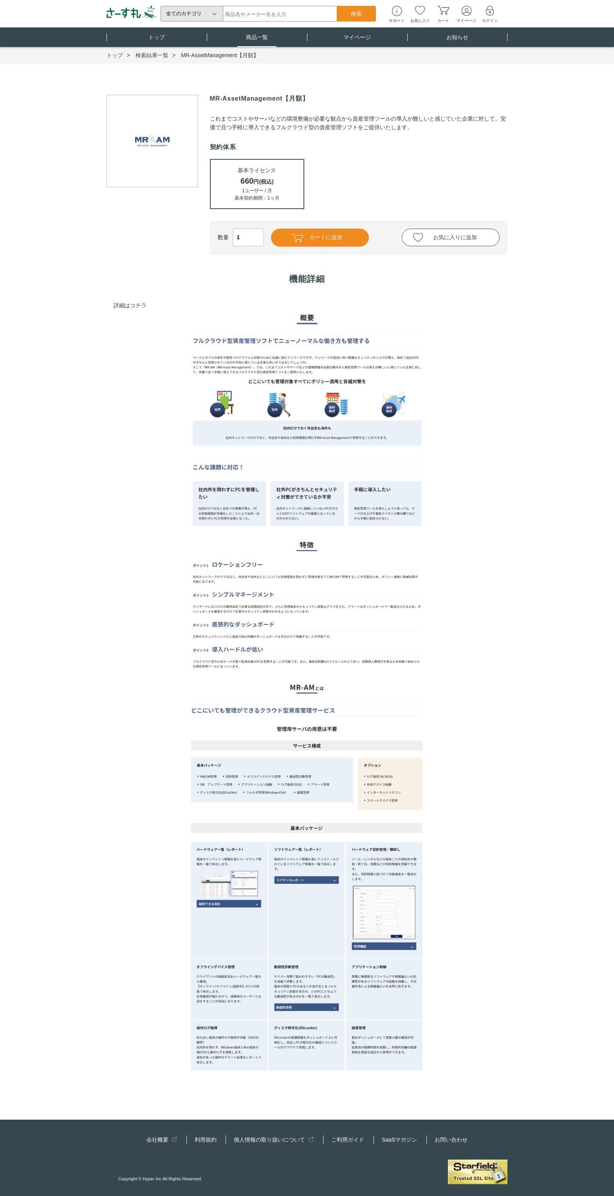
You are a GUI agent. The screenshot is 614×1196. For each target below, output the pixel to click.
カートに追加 (317, 238)
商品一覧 (256, 40)
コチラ (138, 305)
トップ (156, 40)
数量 (241, 237)
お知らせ (457, 40)
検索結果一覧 (151, 55)
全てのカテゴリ (184, 13)
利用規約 (206, 1139)
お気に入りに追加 (455, 237)
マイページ (357, 40)
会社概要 (161, 1139)
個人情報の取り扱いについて (274, 1139)
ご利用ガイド (347, 1139)
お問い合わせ (451, 1139)
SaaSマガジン (399, 1139)
